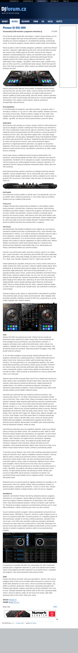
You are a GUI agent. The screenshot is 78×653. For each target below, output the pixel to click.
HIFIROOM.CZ (54, 1)
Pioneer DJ (13, 600)
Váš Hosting (33, 623)
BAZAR (50, 21)
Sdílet (55, 607)
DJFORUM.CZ (42, 1)
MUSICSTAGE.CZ (28, 1)
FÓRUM (35, 21)
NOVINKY (5, 21)
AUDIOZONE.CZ (14, 1)
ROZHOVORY (26, 21)
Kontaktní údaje (20, 623)
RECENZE (15, 21)
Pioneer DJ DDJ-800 (14, 27)
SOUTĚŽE (59, 21)
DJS (43, 21)
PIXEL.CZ (66, 1)
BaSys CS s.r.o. (14, 602)
